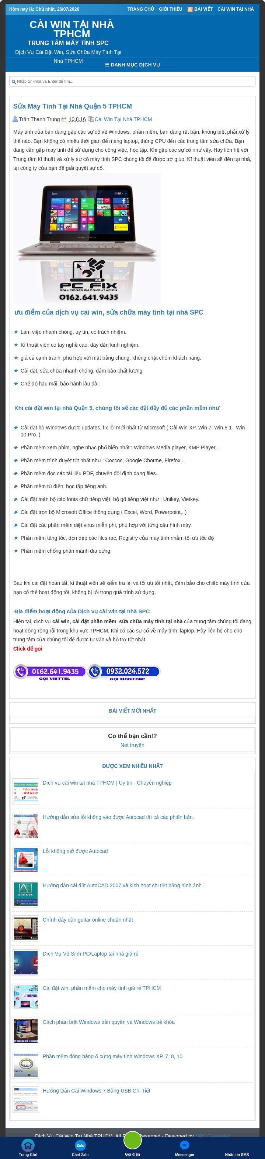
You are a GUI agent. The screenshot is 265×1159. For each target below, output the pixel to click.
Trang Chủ (141, 9)
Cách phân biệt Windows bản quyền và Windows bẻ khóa (109, 1022)
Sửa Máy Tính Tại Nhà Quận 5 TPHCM (72, 106)
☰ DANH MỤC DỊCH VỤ (132, 65)
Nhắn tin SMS (237, 1148)
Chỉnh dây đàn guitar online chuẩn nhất (88, 920)
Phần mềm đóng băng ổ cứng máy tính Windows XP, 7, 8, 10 (112, 1056)
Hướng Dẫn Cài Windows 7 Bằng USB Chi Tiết (96, 1091)
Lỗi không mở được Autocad (75, 851)
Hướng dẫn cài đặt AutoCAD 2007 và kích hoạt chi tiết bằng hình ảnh (122, 885)
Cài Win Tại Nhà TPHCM (123, 119)
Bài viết (200, 9)
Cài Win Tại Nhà (235, 9)
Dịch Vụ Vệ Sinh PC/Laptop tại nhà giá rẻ (91, 954)
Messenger (184, 1148)
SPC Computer (212, 1136)
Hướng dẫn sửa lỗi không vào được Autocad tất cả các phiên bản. (118, 817)
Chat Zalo (80, 1148)
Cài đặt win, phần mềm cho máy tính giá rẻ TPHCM (102, 988)
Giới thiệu (170, 9)
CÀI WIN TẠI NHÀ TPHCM (71, 29)
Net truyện (132, 745)
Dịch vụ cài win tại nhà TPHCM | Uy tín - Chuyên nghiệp (107, 783)
